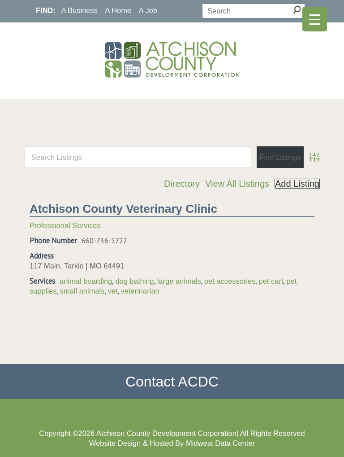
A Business (79, 10)
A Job (148, 10)
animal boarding (86, 281)
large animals (179, 281)
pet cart (270, 281)
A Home (118, 10)
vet (113, 291)
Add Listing (297, 184)
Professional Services (65, 225)
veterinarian (140, 291)
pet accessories (230, 281)
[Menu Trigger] (314, 19)
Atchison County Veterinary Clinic (123, 208)
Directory (182, 184)
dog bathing (134, 281)
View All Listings (237, 184)
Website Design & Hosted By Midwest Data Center (172, 443)
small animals (82, 291)
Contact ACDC (172, 382)
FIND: (46, 10)
